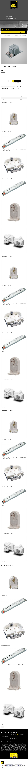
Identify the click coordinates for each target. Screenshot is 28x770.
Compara (20, 86)
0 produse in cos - (11, 18)
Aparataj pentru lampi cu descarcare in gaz (21, 35)
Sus (2, 727)
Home (1, 35)
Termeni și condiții (4, 765)
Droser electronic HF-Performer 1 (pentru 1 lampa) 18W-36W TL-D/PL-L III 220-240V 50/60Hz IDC (14, 150)
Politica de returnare (12, 765)
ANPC (2, 767)
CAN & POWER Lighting (14, 5)
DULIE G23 (3, 253)
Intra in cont (9, 16)
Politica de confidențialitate (21, 765)
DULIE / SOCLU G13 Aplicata (6, 131)
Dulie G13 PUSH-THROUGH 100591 (7, 225)
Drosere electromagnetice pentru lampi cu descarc (9, 36)
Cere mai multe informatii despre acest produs (8, 86)
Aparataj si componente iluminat (8, 35)
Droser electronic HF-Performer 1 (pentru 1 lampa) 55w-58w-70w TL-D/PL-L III (14, 197)
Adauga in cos (15, 81)
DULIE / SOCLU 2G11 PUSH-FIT (7, 178)
